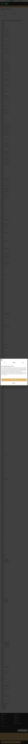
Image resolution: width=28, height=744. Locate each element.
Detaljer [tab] (14, 362)
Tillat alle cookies (14, 379)
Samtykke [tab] (5, 362)
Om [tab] (23, 362)
